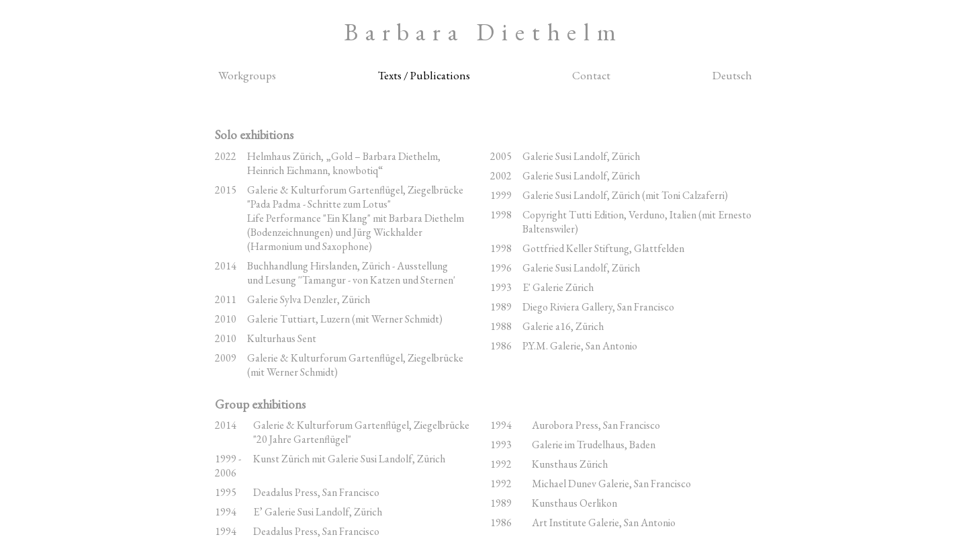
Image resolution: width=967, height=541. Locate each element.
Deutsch (732, 75)
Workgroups (247, 75)
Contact (591, 75)
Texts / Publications (424, 75)
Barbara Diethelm (483, 32)
